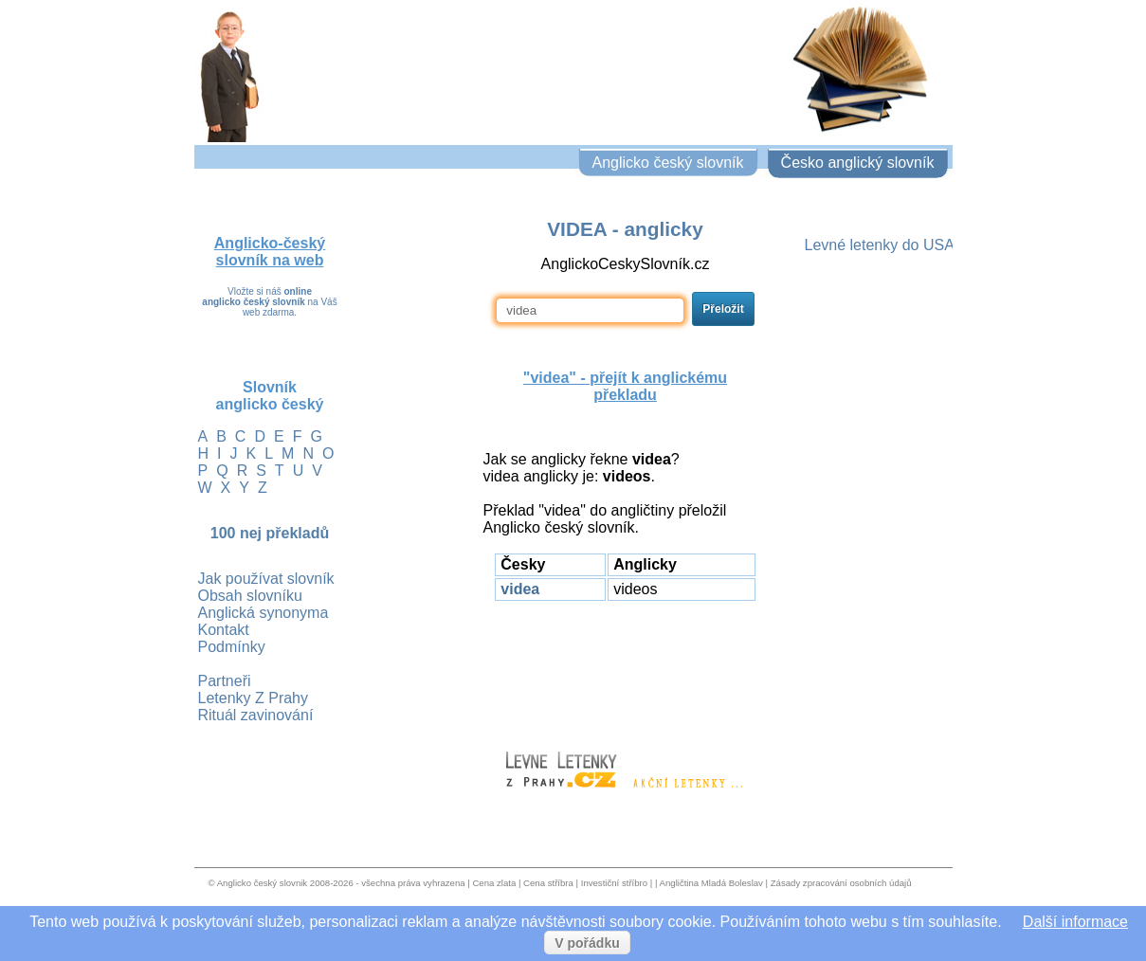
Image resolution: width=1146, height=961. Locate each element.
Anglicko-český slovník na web (269, 251)
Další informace (1075, 922)
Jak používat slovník (266, 579)
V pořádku (587, 943)
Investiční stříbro (614, 883)
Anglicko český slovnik (262, 883)
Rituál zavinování (256, 715)
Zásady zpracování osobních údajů (841, 883)
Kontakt (223, 630)
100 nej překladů (269, 533)
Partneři (224, 681)
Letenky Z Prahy (253, 698)
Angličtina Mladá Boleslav (711, 883)
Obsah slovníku (250, 596)
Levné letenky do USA (880, 245)
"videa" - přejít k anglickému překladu (625, 386)
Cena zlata (494, 883)
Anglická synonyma (263, 613)
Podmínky (231, 647)
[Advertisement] (625, 667)
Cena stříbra (548, 883)
